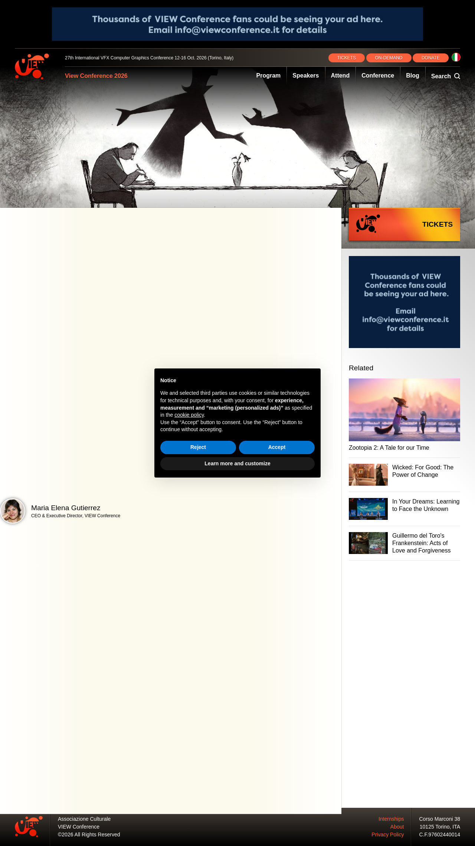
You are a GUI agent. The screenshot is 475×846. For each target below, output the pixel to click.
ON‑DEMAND (389, 57)
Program (268, 75)
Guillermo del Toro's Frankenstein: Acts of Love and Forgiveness (421, 543)
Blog (412, 75)
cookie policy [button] (189, 415)
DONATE (431, 57)
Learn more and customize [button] (237, 463)
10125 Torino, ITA (440, 827)
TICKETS (346, 57)
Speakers (305, 75)
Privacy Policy (387, 834)
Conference (377, 75)
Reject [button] (198, 447)
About (397, 827)
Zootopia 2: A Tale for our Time (389, 448)
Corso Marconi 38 (440, 819)
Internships (391, 819)
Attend (340, 75)
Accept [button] (277, 447)
